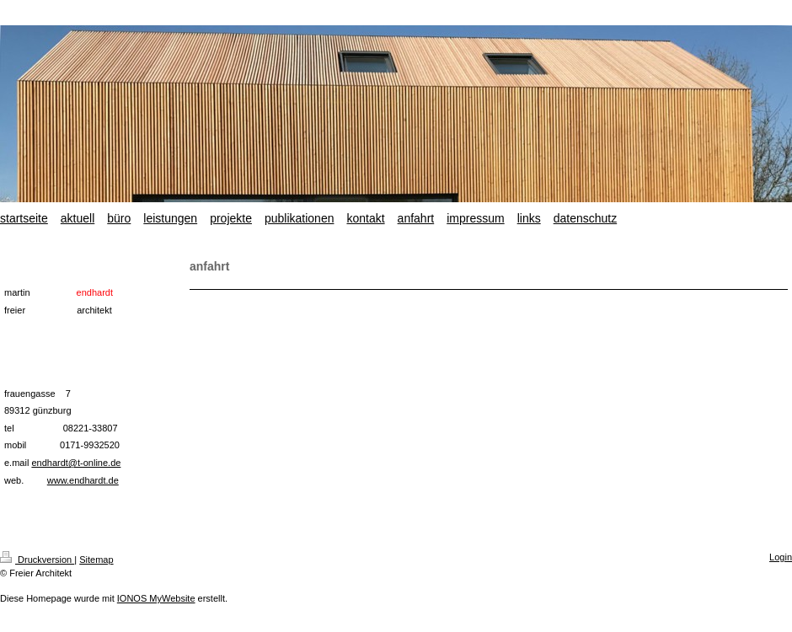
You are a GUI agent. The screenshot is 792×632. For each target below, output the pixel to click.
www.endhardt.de (83, 480)
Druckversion (37, 559)
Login (780, 557)
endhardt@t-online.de (75, 463)
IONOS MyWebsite (156, 598)
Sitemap (96, 559)
